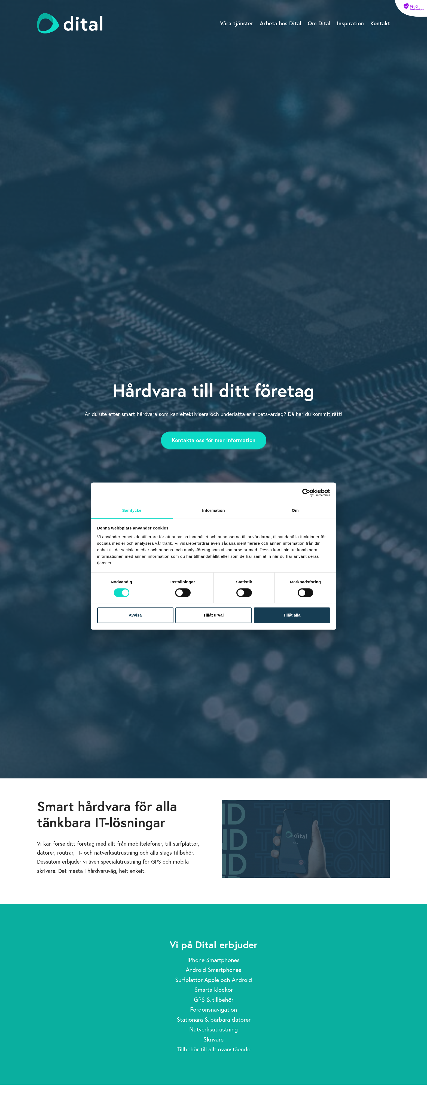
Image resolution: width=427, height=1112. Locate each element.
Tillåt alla (292, 615)
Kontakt (380, 23)
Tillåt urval (213, 615)
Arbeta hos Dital (280, 23)
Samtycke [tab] (132, 510)
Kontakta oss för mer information (213, 440)
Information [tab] (213, 510)
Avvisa (135, 615)
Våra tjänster (236, 23)
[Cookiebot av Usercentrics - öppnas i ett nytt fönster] (306, 492)
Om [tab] (295, 510)
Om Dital (319, 23)
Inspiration (350, 23)
